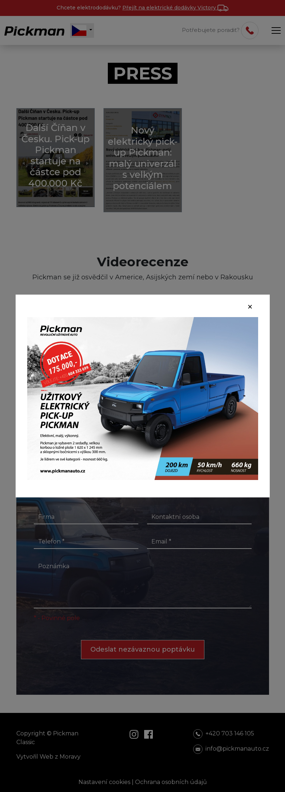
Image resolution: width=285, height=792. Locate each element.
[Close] (250, 306)
